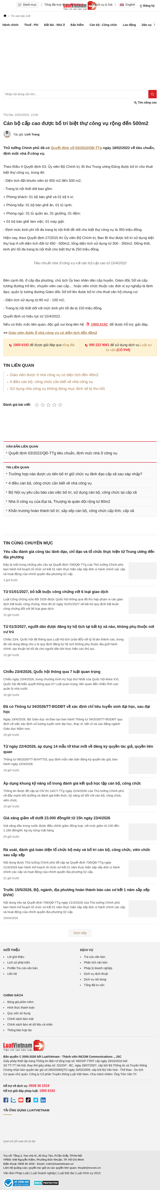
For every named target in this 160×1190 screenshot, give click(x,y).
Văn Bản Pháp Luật (16, 1173)
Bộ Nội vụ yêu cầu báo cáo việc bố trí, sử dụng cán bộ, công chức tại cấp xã (73, 492)
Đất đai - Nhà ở (54, 25)
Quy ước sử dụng (18, 1013)
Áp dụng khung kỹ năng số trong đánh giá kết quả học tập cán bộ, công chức (72, 783)
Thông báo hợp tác (19, 1030)
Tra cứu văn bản (94, 957)
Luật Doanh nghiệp (43, 1173)
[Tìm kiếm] (152, 94)
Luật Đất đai (66, 1173)
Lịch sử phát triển (18, 962)
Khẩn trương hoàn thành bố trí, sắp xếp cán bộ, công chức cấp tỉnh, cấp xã (71, 511)
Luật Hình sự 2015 (88, 1173)
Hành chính (10, 25)
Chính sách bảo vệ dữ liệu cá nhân (29, 1024)
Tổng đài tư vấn (94, 985)
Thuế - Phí (31, 25)
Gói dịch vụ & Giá (100, 4)
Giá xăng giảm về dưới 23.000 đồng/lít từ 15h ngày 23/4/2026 (56, 818)
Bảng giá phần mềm (20, 1002)
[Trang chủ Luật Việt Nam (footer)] (80, 1045)
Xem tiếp (79, 933)
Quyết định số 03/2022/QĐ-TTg (76, 148)
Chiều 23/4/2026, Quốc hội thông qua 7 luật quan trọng (51, 672)
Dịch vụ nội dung (95, 979)
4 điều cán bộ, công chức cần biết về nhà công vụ (51, 382)
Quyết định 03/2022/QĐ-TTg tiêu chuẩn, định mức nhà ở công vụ (63, 453)
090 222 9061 (97, 345)
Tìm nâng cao (145, 102)
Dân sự (146, 25)
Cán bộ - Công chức (103, 25)
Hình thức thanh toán (21, 1007)
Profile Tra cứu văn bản (22, 968)
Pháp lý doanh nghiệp (98, 968)
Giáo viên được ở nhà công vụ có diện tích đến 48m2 (53, 333)
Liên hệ (12, 973)
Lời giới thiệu (15, 957)
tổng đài (68, 345)
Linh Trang (32, 134)
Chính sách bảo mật (20, 1019)
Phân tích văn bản (96, 962)
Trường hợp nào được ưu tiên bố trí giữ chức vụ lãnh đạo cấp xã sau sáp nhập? (75, 474)
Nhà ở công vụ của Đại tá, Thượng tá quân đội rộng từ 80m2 (59, 502)
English (127, 4)
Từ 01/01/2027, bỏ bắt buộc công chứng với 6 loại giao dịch (55, 592)
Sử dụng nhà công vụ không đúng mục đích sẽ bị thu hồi (57, 389)
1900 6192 (19, 345)
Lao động (129, 25)
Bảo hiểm (77, 25)
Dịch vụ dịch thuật (96, 973)
